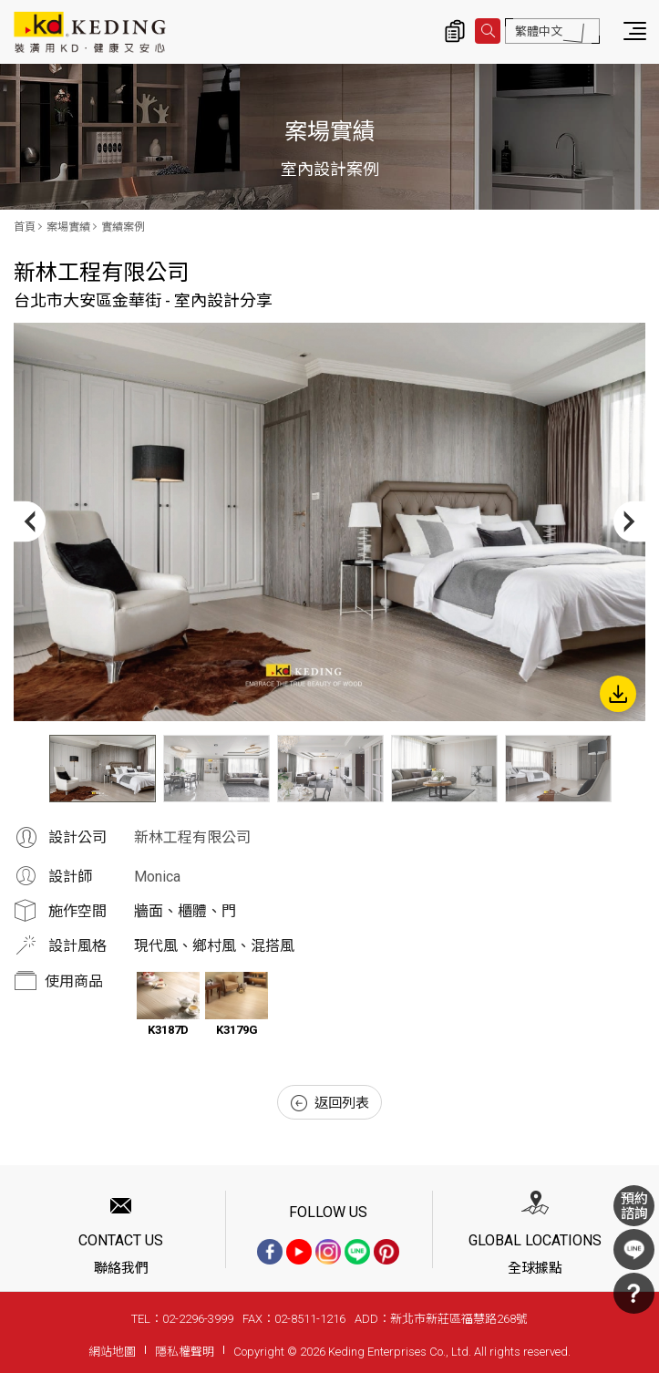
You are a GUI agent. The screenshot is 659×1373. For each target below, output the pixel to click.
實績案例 (123, 227)
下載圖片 (618, 694)
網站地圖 (112, 1351)
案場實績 (68, 227)
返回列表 (330, 1103)
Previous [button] (30, 521)
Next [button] (629, 521)
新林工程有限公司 (192, 837)
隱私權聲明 (184, 1351)
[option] (329, 522)
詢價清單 (455, 31)
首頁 (25, 227)
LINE (633, 1249)
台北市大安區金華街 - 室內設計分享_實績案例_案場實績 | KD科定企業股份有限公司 (90, 32)
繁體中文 (538, 31)
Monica (157, 876)
